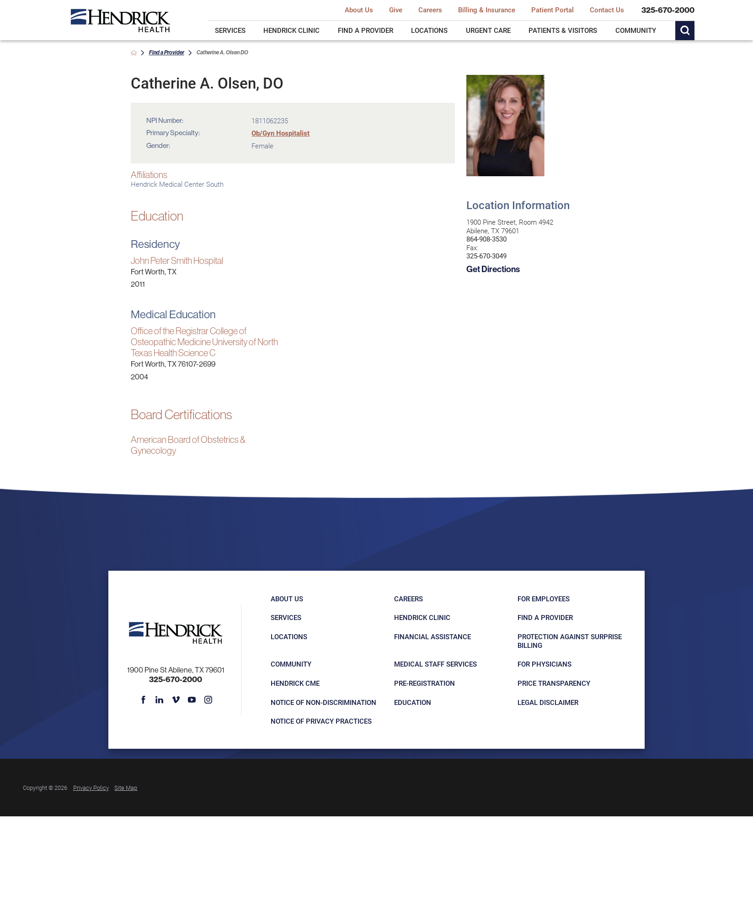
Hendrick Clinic (422, 617)
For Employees (544, 598)
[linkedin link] (159, 700)
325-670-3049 (486, 256)
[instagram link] (208, 700)
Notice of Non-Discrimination (323, 702)
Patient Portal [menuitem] (552, 10)
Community (291, 663)
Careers (408, 598)
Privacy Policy (91, 787)
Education (412, 702)
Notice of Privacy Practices (321, 720)
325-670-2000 (667, 10)
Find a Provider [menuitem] (365, 30)
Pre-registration (424, 683)
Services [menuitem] (230, 30)
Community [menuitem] (635, 30)
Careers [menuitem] (430, 10)
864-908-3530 (486, 239)
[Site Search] (684, 30)
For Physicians (544, 663)
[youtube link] (192, 700)
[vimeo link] (176, 700)
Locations (289, 636)
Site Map (125, 787)
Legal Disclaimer (548, 702)
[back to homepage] (134, 53)
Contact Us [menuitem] (607, 10)
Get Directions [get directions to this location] (493, 268)
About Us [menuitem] (359, 10)
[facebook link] (143, 700)
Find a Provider (166, 52)
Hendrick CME (295, 683)
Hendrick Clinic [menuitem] (291, 30)
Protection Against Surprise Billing (570, 641)
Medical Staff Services (435, 663)
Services (286, 617)
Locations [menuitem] (429, 30)
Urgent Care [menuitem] (488, 30)
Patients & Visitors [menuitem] (563, 30)
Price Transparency (554, 683)
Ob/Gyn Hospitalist (280, 132)
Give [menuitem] (395, 10)
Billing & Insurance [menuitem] (486, 10)
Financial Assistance (432, 636)
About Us (287, 598)
